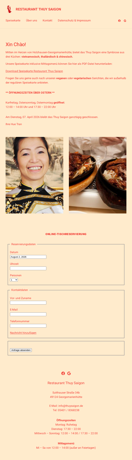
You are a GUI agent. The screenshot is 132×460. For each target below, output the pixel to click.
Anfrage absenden (20, 350)
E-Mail (14, 310)
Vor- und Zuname (20, 298)
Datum (14, 252)
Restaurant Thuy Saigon (38, 9)
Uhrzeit (14, 264)
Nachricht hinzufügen (23, 333)
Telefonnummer (19, 321)
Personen (16, 275)
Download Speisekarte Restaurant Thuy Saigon (34, 71)
